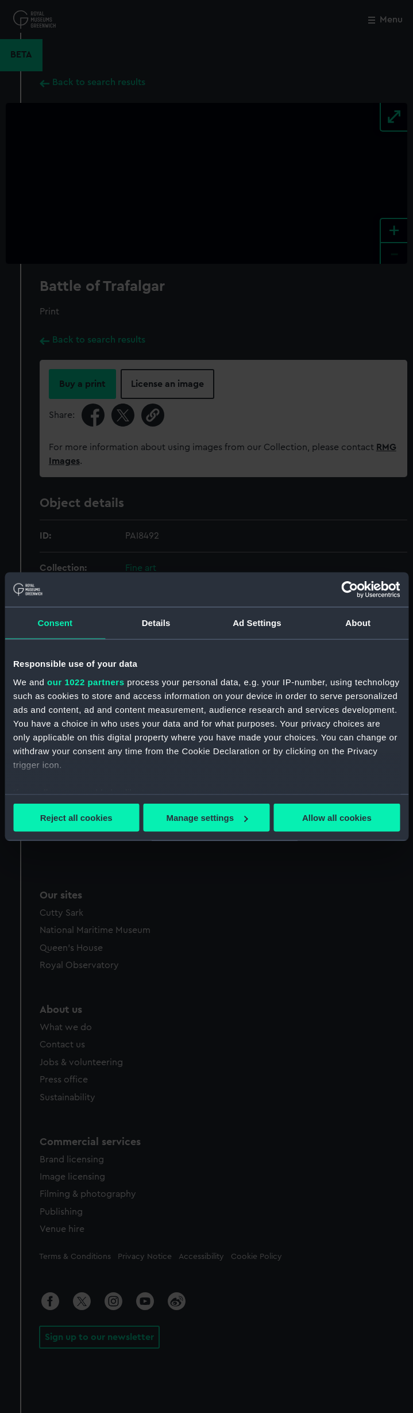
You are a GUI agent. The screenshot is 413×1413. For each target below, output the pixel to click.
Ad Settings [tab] (257, 623)
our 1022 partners (85, 681)
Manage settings (207, 818)
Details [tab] (156, 623)
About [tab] (357, 623)
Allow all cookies (337, 818)
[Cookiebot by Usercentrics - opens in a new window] (349, 589)
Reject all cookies (76, 818)
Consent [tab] (55, 623)
